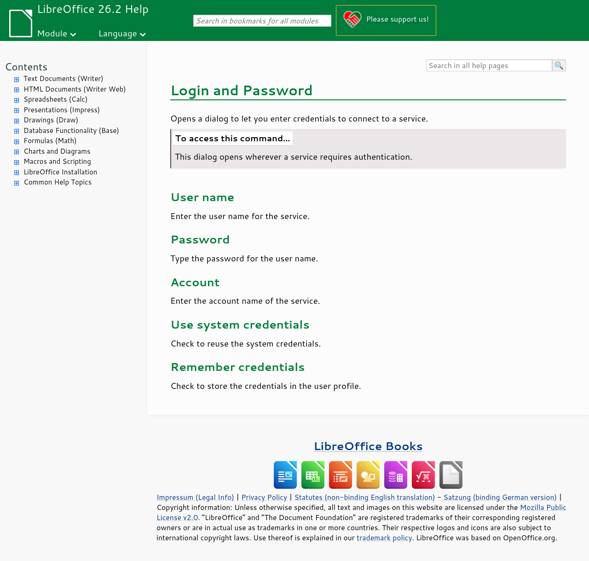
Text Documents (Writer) (63, 78)
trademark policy (384, 537)
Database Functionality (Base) (71, 130)
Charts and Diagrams (56, 151)
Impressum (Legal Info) (195, 497)
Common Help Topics (57, 182)
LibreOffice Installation (60, 172)
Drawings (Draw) (50, 120)
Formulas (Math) (50, 140)
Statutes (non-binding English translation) (364, 497)
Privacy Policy (264, 497)
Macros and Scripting (57, 161)
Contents (26, 66)
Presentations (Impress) (61, 110)
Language (117, 33)
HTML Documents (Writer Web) (74, 89)
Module (52, 33)
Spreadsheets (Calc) (55, 99)
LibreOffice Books (368, 446)
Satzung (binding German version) (500, 497)
